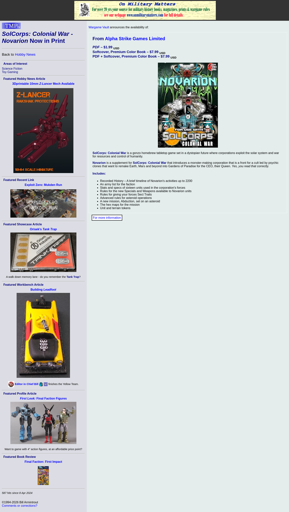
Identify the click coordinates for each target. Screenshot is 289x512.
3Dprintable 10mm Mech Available (43, 83)
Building (43, 289)
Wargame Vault (99, 27)
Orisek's (43, 229)
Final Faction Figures (43, 398)
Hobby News (25, 54)
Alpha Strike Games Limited (135, 38)
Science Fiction (12, 68)
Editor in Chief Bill (26, 384)
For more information (107, 217)
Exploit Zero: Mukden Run (43, 184)
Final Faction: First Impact (43, 461)
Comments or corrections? (19, 505)
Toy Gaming (10, 72)
